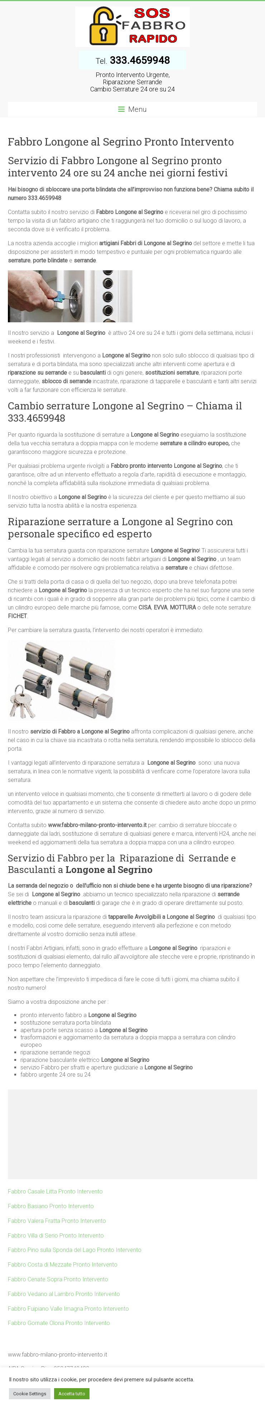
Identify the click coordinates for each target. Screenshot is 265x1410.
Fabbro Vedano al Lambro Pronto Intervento (64, 1294)
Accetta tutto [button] (71, 1393)
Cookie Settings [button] (29, 1393)
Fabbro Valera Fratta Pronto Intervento (57, 1220)
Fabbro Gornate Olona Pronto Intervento (59, 1323)
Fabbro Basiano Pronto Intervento (51, 1206)
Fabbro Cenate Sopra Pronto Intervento (58, 1279)
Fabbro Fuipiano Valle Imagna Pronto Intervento (68, 1308)
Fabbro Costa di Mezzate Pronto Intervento (62, 1264)
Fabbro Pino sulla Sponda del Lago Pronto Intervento (74, 1250)
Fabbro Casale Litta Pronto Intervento (55, 1191)
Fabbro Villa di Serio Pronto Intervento (56, 1235)
